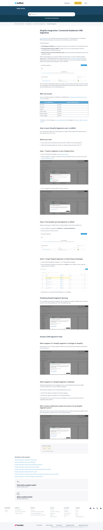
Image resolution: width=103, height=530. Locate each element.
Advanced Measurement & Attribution (38, 515)
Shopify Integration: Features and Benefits (25, 462)
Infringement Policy (70, 525)
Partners (52, 507)
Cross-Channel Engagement (36, 513)
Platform (33, 507)
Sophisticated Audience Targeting (37, 511)
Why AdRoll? (7, 507)
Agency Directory (53, 516)
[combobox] (51, 14)
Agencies (52, 515)
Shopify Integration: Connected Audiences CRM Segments (29, 476)
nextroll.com (86, 526)
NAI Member (95, 511)
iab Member (90, 511)
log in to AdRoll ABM (60, 120)
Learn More (66, 507)
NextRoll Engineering (80, 516)
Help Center (66, 515)
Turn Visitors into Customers (20, 511)
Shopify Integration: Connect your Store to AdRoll (27, 467)
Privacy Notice (59, 525)
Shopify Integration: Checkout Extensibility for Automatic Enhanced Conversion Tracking (36, 474)
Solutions (17, 507)
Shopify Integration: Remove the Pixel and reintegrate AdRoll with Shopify (33, 469)
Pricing (6, 511)
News (77, 513)
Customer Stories (67, 513)
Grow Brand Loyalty (18, 513)
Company (78, 507)
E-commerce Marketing (54, 511)
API (64, 516)
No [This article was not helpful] (49, 448)
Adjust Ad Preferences (83, 525)
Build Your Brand (18, 510)
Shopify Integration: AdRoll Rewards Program (26, 471)
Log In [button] (85, 3)
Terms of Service (49, 525)
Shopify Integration (51, 24)
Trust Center (39, 525)
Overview (6, 510)
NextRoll (19, 525)
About (77, 510)
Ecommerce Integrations (39, 24)
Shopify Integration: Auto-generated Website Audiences (28, 464)
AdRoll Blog (66, 511)
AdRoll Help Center (19, 24)
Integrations (28, 24)
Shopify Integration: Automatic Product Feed (26, 460)
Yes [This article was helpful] (44, 448)
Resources (67, 3)
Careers (77, 515)
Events (77, 511)
